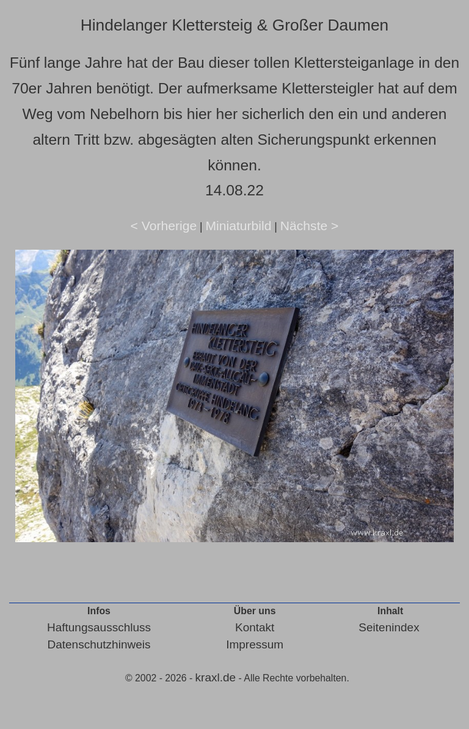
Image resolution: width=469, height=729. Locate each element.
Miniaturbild (238, 226)
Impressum (254, 644)
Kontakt (254, 627)
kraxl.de (215, 677)
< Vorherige (164, 226)
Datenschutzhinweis (98, 644)
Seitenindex (388, 627)
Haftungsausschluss (99, 627)
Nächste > (309, 226)
